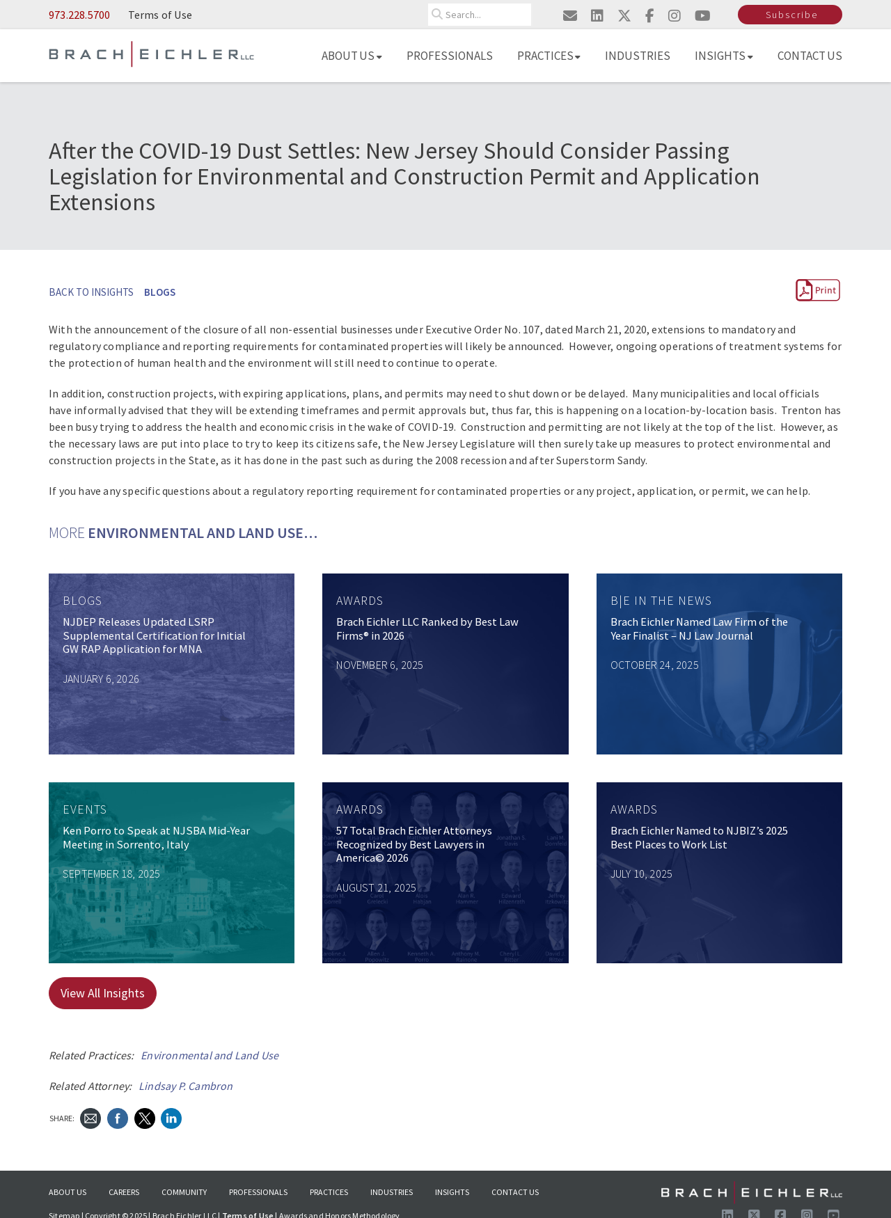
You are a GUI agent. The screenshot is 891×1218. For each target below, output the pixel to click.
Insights (724, 55)
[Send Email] (90, 1116)
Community (184, 1192)
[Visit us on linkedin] (597, 16)
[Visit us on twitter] (624, 16)
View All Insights (103, 993)
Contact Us (810, 55)
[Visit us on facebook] (649, 16)
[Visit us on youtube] (703, 16)
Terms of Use (160, 15)
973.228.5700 (79, 15)
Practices (549, 55)
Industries (637, 55)
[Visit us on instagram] (674, 16)
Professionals (450, 55)
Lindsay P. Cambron (186, 1086)
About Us (352, 55)
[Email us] (570, 16)
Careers (124, 1192)
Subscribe (792, 14)
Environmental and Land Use (209, 1055)
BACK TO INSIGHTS (91, 292)
